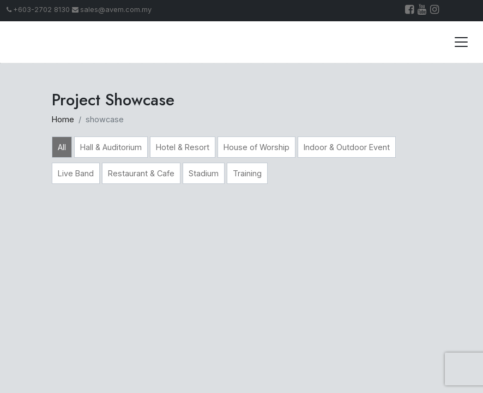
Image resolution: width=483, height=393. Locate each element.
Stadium (204, 173)
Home (63, 119)
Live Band (76, 173)
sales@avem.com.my (112, 9)
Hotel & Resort (182, 147)
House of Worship (256, 147)
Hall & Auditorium (111, 147)
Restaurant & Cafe (141, 173)
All (62, 147)
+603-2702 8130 (38, 9)
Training (247, 173)
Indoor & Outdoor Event (347, 147)
